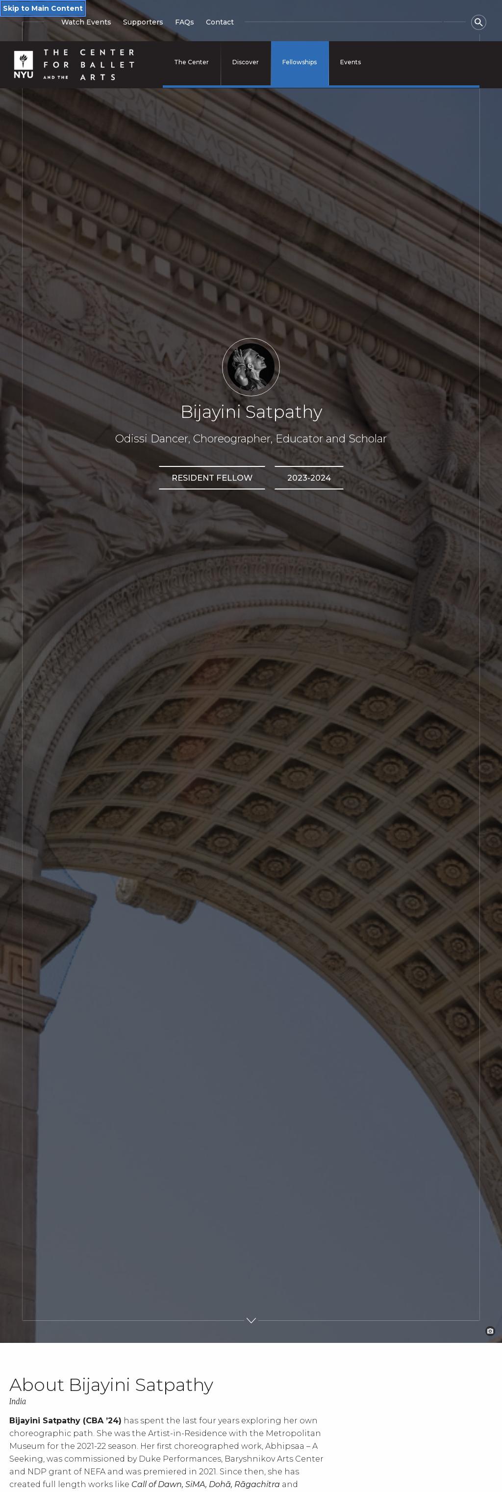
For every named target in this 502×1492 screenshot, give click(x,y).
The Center (191, 62)
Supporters (143, 22)
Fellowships (299, 62)
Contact (220, 22)
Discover (245, 62)
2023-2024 (309, 478)
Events (350, 62)
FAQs (184, 22)
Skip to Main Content (43, 8)
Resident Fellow (212, 478)
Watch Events (86, 22)
